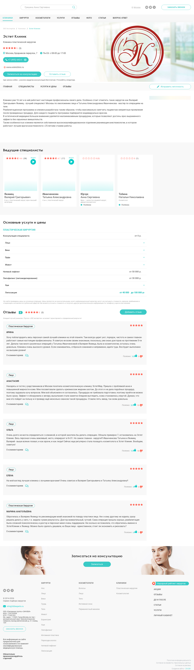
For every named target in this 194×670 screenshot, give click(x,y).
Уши (43, 620)
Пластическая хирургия (126, 584)
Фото (89, 18)
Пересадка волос (48, 636)
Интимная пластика (50, 630)
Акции (157, 584)
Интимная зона (85, 599)
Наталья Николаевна (135, 196)
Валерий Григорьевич (20, 196)
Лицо (43, 589)
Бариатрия (46, 615)
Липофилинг (46, 625)
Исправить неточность (172, 86)
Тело (43, 604)
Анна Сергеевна (97, 196)
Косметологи (43, 18)
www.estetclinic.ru (15, 67)
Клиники (8, 18)
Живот (44, 610)
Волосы (82, 584)
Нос (43, 584)
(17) (63, 158)
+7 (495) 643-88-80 (17, 59)
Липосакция (46, 646)
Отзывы (76, 18)
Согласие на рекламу (183, 661)
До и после (160, 595)
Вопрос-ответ (120, 18)
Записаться (97, 559)
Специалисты (26, 86)
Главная (7, 86)
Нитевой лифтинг (48, 641)
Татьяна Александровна (59, 196)
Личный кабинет (163, 611)
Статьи (102, 18)
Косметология (122, 589)
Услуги (61, 18)
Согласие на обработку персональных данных (173, 658)
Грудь (43, 599)
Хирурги (24, 18)
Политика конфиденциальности (179, 656)
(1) (137, 158)
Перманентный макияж (89, 604)
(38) (25, 158)
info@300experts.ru (15, 602)
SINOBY (188, 664)
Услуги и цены (48, 86)
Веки (43, 594)
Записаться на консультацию (22, 74)
